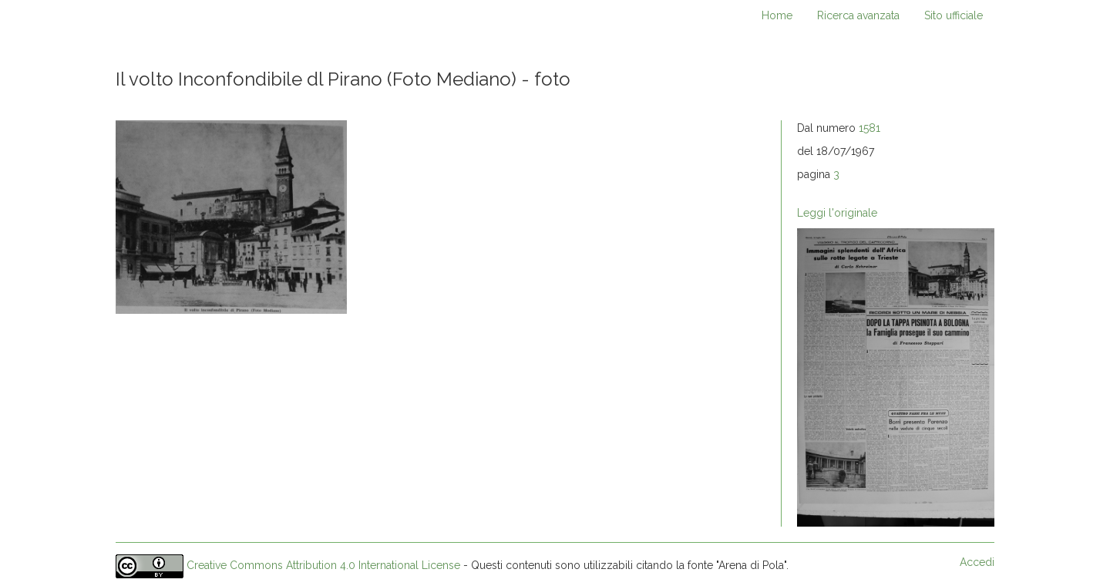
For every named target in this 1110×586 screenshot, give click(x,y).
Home (777, 15)
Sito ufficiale (953, 15)
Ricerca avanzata (858, 15)
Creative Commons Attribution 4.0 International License (323, 565)
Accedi (977, 562)
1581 (869, 128)
